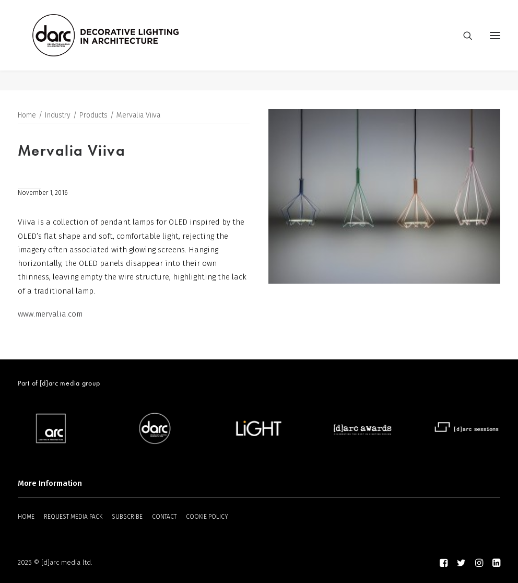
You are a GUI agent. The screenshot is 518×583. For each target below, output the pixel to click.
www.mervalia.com (50, 314)
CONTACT (164, 516)
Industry (57, 115)
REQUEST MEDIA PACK (73, 516)
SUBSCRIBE (127, 516)
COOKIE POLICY (207, 516)
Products (93, 115)
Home (27, 115)
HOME (26, 516)
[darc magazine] (126, 45)
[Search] (463, 45)
